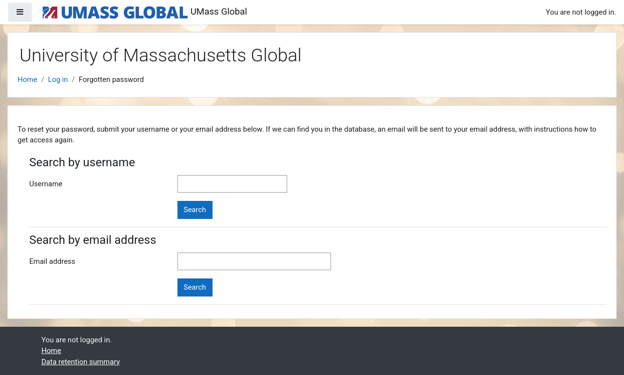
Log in (58, 79)
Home (27, 79)
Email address (52, 261)
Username (45, 183)
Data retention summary (80, 361)
